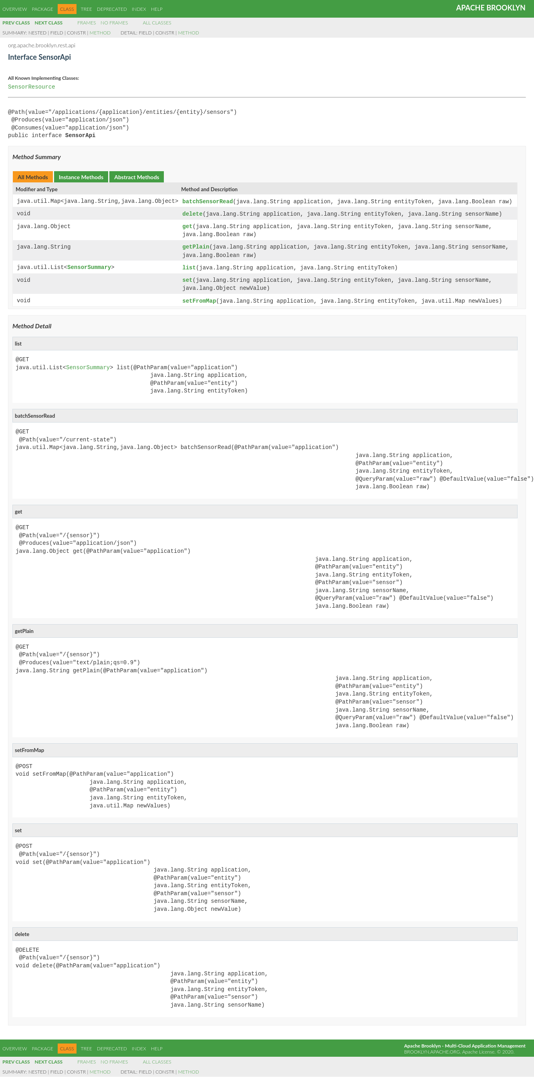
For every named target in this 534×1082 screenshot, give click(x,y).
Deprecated (112, 9)
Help (157, 9)
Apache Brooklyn (491, 7)
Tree (86, 9)
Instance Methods (81, 177)
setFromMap (199, 298)
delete (192, 213)
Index (139, 9)
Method (100, 33)
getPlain (195, 246)
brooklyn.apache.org (432, 1049)
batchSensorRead (207, 201)
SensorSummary (89, 266)
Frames (86, 23)
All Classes (157, 23)
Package (42, 9)
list (189, 266)
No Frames (114, 23)
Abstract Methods (136, 177)
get (187, 226)
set (187, 278)
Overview (14, 9)
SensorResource (31, 87)
